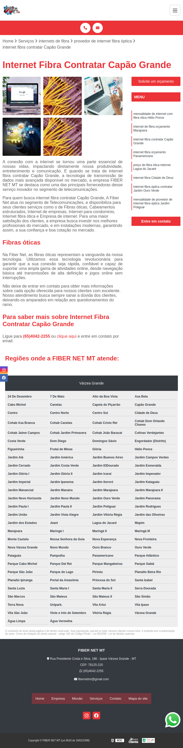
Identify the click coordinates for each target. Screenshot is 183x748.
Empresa (58, 699)
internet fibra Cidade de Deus (153, 187)
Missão (77, 699)
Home (39, 699)
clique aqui (67, 337)
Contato (115, 699)
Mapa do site (137, 699)
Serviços (96, 699)
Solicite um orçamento (156, 82)
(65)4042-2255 (37, 337)
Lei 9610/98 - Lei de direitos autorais (113, 634)
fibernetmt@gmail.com (91, 680)
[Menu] (175, 10)
